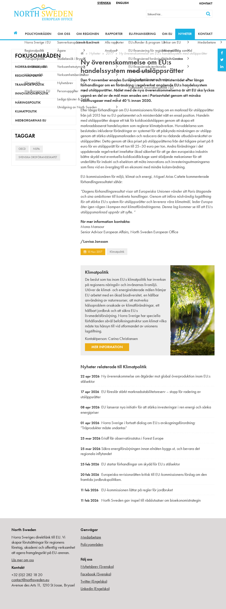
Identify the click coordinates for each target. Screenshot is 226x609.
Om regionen (87, 34)
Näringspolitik (28, 102)
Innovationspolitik (32, 93)
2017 (110, 53)
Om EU (167, 34)
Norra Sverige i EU (30, 67)
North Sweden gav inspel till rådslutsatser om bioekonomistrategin (141, 500)
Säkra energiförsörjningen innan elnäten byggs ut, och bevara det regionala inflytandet (140, 451)
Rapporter (114, 34)
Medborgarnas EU (30, 120)
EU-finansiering (142, 34)
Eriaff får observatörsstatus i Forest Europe (122, 438)
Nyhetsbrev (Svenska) (97, 566)
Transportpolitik (29, 84)
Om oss (64, 34)
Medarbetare (91, 537)
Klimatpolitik (117, 252)
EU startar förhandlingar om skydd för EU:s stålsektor (130, 464)
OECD (22, 149)
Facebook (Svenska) (96, 574)
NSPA (36, 149)
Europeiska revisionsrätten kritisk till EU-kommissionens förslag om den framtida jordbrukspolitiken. (144, 477)
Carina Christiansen (123, 338)
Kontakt (205, 3)
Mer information (107, 347)
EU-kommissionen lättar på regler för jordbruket (127, 489)
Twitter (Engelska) (94, 581)
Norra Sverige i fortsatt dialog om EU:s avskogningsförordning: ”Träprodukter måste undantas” (138, 425)
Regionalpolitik (28, 75)
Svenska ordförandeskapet (38, 157)
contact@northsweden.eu (30, 579)
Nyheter (185, 34)
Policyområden (38, 34)
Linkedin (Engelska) (95, 588)
